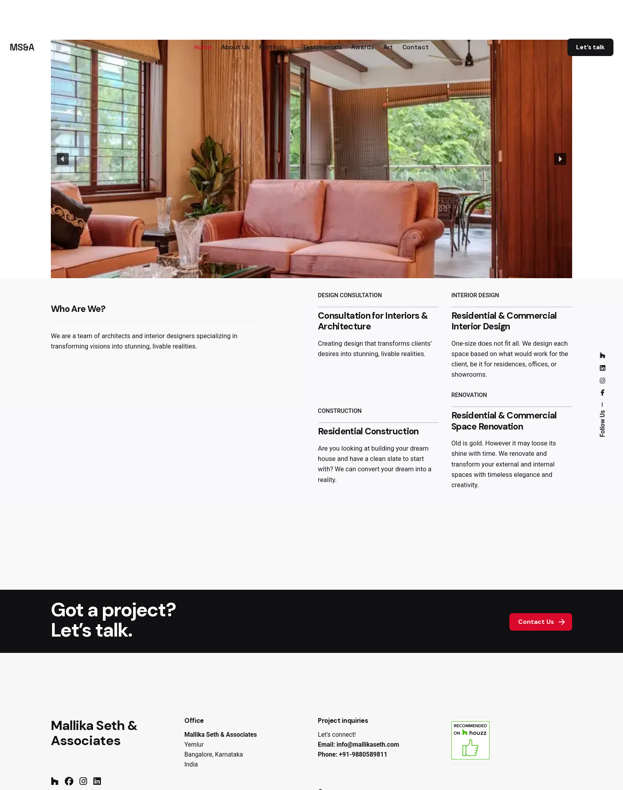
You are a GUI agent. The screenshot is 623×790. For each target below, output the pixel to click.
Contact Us (542, 622)
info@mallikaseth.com (368, 744)
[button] (63, 159)
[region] (311, 159)
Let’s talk (590, 47)
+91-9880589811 (363, 754)
